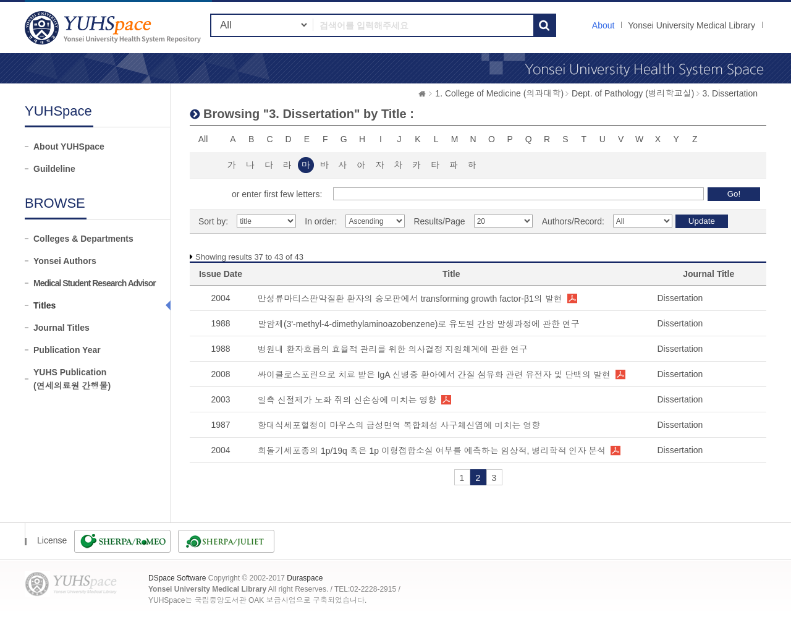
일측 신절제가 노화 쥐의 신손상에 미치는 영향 (347, 400)
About (603, 25)
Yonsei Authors (64, 261)
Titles (44, 305)
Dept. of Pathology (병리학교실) (633, 93)
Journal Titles (61, 328)
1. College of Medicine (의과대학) (499, 93)
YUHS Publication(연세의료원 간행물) (72, 379)
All (203, 139)
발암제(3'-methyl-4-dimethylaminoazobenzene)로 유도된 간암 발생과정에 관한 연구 (419, 324)
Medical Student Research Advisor (94, 283)
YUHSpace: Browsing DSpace (114, 27)
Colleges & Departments (83, 239)
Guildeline (54, 169)
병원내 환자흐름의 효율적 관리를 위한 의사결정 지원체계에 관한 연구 (393, 349)
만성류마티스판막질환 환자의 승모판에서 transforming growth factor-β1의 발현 (410, 299)
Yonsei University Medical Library (691, 25)
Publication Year (67, 350)
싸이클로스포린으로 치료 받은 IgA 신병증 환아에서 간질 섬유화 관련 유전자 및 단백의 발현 (434, 375)
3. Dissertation (730, 93)
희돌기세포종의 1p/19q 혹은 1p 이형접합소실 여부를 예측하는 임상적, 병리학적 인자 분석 (432, 451)
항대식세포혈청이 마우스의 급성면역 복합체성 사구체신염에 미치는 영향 (399, 425)
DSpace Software (177, 578)
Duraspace (305, 578)
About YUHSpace (68, 146)
